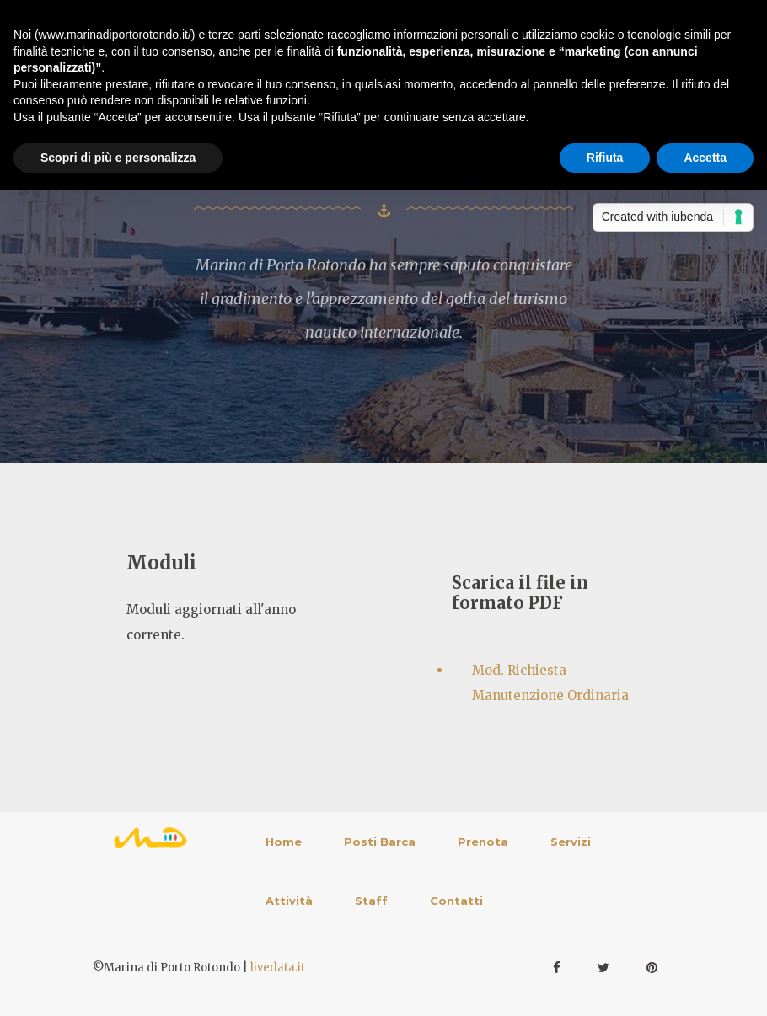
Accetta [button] (705, 157)
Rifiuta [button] (605, 157)
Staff (371, 900)
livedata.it (277, 967)
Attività (289, 900)
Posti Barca (380, 841)
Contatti (456, 900)
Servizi (570, 841)
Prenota (483, 841)
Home (284, 841)
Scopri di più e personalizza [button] (118, 157)
